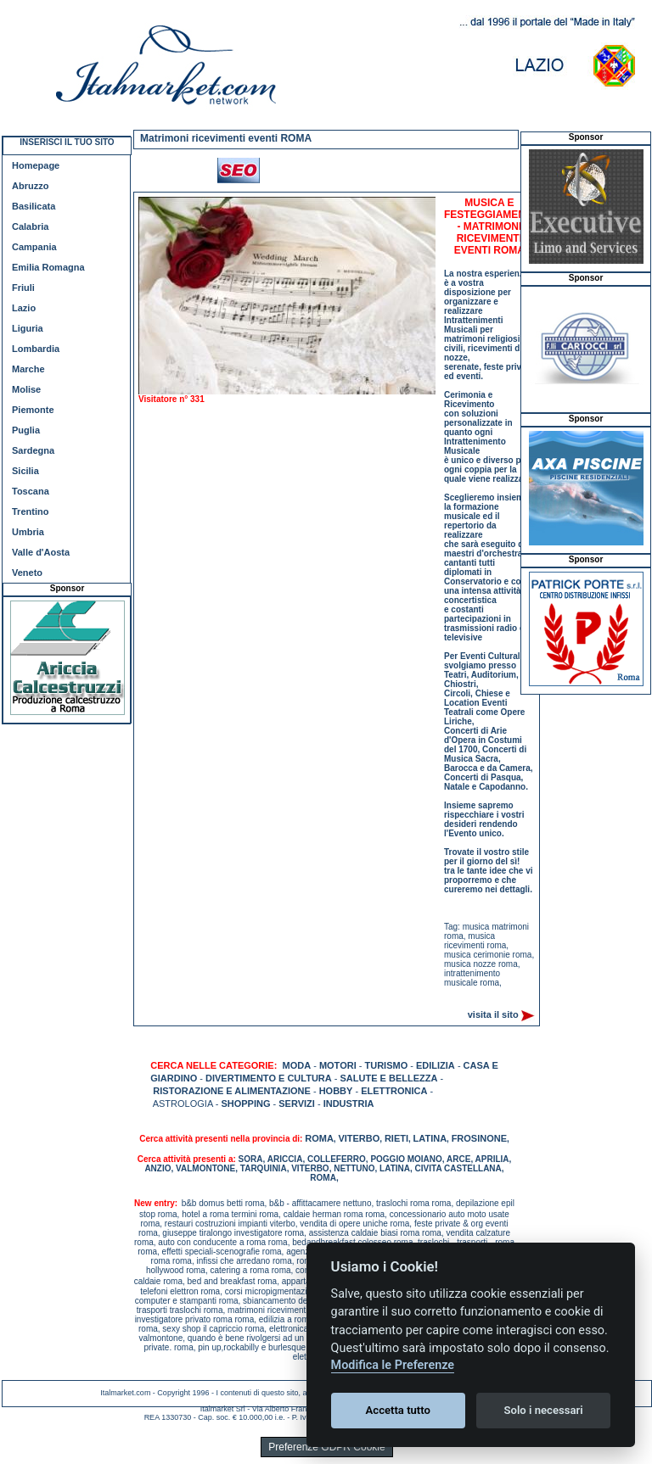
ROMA (319, 1138)
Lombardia (35, 349)
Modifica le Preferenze (393, 1365)
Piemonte (33, 410)
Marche (28, 369)
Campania (34, 247)
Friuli (23, 287)
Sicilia (25, 471)
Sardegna (33, 450)
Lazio (24, 308)
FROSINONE (479, 1138)
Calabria (30, 226)
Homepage (35, 165)
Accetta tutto (398, 1410)
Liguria (27, 328)
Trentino (30, 511)
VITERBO (358, 1138)
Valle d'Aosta (41, 552)
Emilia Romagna (48, 267)
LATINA (430, 1138)
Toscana (30, 491)
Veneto (27, 572)
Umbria (28, 532)
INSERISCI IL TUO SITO (67, 142)
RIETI (396, 1138)
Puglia (26, 430)
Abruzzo (30, 186)
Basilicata (33, 206)
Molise (26, 389)
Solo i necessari (543, 1410)
